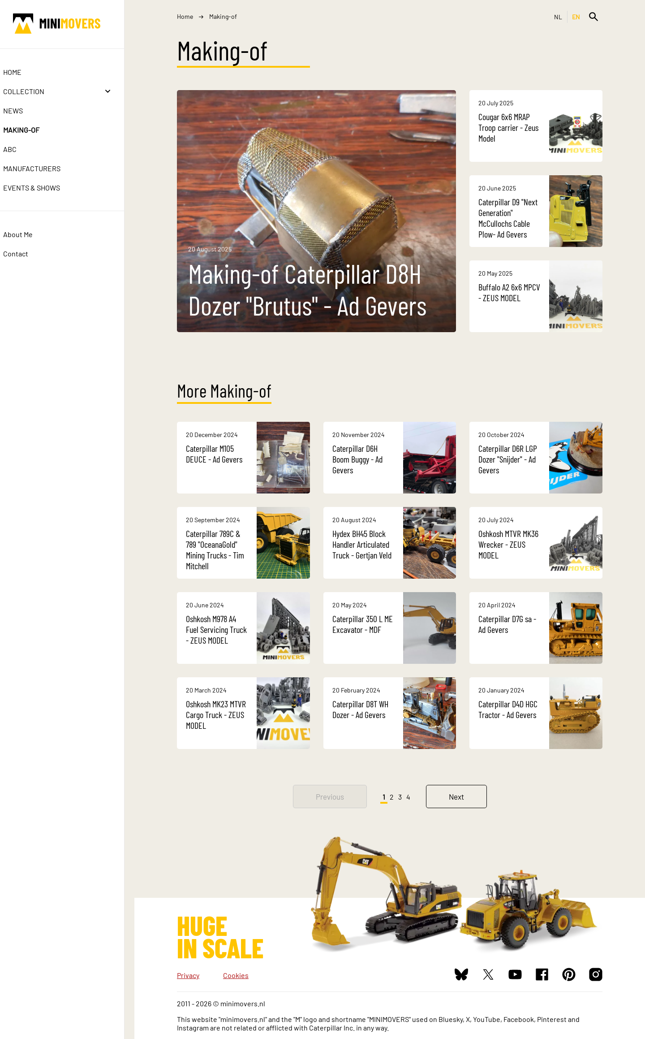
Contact (26, 253)
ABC (20, 149)
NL (558, 17)
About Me (28, 234)
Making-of (31, 130)
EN (576, 17)
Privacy (188, 975)
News (23, 110)
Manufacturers (42, 168)
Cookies (236, 975)
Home (22, 72)
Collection (34, 91)
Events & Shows (41, 187)
